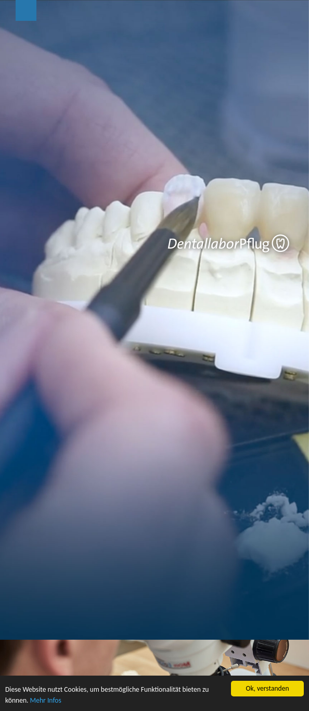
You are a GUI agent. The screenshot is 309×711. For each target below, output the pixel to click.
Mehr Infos (45, 700)
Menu (26, 10)
